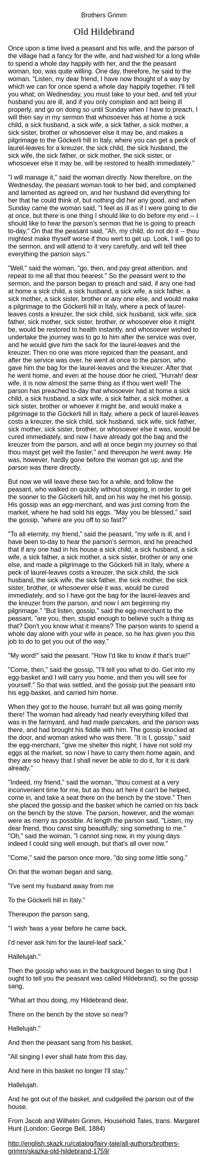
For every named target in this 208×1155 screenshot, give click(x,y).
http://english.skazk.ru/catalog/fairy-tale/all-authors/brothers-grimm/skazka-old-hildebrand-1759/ (93, 1147)
